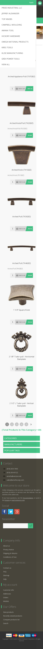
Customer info (8, 590)
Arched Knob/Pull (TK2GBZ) (21, 123)
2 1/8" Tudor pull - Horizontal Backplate (21, 357)
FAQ (4, 572)
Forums (7, 500)
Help (5, 579)
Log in (31, 3)
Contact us (7, 568)
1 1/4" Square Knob (21, 310)
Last (36, 424)
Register (27, 3)
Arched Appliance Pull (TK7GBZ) (21, 76)
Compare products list (11, 620)
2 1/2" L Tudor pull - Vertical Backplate (21, 404)
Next (31, 424)
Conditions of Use (10, 557)
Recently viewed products (12, 616)
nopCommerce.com (18, 500)
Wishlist (6, 601)
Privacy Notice (8, 549)
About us (6, 546)
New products (8, 612)
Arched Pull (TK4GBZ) (21, 263)
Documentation (28, 498)
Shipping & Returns (10, 553)
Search (5, 623)
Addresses (7, 594)
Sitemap (6, 575)
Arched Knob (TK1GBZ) (21, 170)
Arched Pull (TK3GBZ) (21, 216)
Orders (5, 597)
